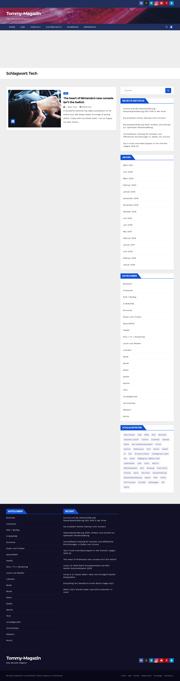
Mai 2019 (127, 231)
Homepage (72, 27)
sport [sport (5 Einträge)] (136, 473)
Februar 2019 (129, 238)
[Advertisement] (90, 49)
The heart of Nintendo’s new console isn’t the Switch (89, 559)
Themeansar (58, 676)
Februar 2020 (129, 185)
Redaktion (86, 107)
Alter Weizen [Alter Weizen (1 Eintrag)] (129, 435)
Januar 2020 (129, 192)
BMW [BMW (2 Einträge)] (146, 435)
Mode (125, 357)
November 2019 (130, 205)
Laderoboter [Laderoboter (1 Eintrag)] (129, 463)
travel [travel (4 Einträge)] (163, 478)
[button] (167, 27)
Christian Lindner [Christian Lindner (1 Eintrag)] (131, 440)
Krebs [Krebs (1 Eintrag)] (132, 459)
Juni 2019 (127, 225)
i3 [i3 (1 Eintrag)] (124, 454)
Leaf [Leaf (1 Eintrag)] (139, 463)
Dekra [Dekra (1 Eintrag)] (126, 444)
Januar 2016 (129, 265)
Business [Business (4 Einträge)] (162, 435)
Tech (66, 93)
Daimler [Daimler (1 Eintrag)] (165, 440)
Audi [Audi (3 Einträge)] (140, 435)
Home (12, 27)
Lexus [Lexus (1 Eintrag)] (146, 463)
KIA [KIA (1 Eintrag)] (125, 459)
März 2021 (128, 165)
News (125, 370)
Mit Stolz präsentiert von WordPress (21, 676)
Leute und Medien (132, 343)
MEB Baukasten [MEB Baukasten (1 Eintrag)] (130, 468)
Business (127, 284)
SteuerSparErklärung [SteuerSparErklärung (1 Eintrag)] (133, 478)
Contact (35, 27)
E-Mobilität (128, 303)
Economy (127, 310)
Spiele (126, 376)
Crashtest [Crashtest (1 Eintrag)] (155, 440)
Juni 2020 (128, 172)
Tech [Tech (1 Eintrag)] (156, 478)
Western (127, 410)
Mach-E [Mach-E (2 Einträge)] (155, 463)
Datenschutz (54, 27)
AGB (22, 27)
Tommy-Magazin (23, 13)
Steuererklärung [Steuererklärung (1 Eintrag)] (159, 473)
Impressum (90, 27)
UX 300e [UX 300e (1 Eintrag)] (142, 482)
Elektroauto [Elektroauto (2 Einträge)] (139, 449)
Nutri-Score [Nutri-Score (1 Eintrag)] (162, 468)
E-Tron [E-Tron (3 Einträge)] (158, 444)
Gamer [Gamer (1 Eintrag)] (156, 449)
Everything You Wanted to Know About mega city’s (88, 583)
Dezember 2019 (130, 198)
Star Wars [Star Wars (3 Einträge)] (146, 473)
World (126, 416)
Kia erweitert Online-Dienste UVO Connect (144, 118)
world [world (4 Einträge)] (126, 487)
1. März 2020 (72, 107)
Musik (126, 363)
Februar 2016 (129, 258)
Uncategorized (130, 396)
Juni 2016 (127, 251)
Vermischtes (129, 403)
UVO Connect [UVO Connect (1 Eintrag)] (129, 482)
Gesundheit (128, 323)
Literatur (127, 350)
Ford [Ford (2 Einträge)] (148, 449)
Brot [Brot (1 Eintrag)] (154, 435)
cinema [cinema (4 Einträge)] (145, 440)
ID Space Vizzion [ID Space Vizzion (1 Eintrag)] (142, 454)
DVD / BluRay (129, 297)
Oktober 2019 (129, 211)
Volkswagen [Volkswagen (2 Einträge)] (153, 482)
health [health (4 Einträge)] (165, 449)
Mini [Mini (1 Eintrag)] (142, 468)
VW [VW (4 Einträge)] (163, 482)
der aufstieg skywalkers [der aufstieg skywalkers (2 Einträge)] (142, 444)
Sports (126, 383)
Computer (128, 290)
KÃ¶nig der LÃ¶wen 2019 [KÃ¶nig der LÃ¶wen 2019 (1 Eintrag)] (149, 459)
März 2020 (128, 178)
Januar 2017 (129, 245)
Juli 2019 (127, 218)
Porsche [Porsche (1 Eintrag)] (127, 473)
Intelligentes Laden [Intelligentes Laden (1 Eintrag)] (160, 454)
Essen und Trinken (132, 317)
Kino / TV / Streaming (134, 337)
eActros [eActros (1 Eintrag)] (127, 449)
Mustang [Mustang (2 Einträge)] (150, 468)
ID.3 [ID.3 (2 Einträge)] (130, 454)
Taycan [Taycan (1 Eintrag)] (147, 478)
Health (126, 330)
